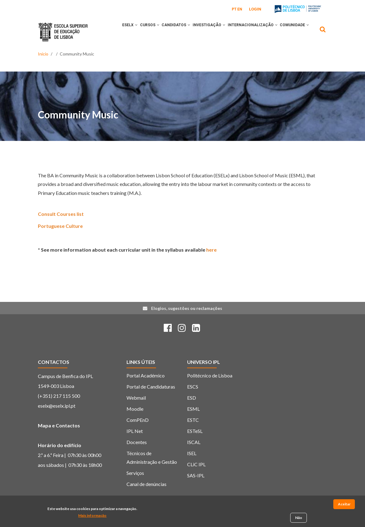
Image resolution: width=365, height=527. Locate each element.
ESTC (193, 435)
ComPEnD (137, 435)
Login (255, 9)
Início (43, 73)
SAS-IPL (195, 490)
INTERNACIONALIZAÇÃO (261, 32)
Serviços (135, 488)
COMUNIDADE (130, 58)
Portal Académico (145, 390)
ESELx (123, 32)
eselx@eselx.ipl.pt (56, 420)
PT (234, 9)
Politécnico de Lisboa (209, 390)
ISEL (191, 468)
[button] (130, 32)
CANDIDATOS (177, 32)
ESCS (192, 401)
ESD (191, 412)
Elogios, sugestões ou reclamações (186, 322)
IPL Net (134, 446)
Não (298, 518)
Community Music (78, 129)
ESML (193, 423)
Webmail (136, 412)
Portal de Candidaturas (150, 401)
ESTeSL (195, 446)
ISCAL (193, 457)
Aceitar (344, 505)
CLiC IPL (196, 479)
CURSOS (147, 32)
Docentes (136, 457)
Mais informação (92, 516)
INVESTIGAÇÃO (214, 32)
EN (239, 9)
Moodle (134, 423)
